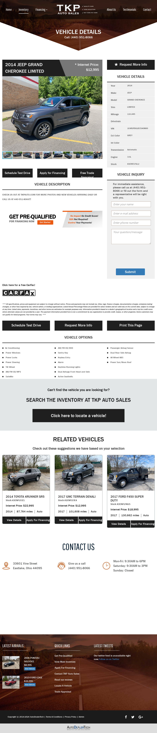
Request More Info (131, 64)
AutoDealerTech (37, 717)
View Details (14, 520)
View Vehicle (30, 669)
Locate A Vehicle (63, 685)
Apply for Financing (52, 173)
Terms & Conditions (54, 717)
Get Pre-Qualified (63, 655)
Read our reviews (63, 679)
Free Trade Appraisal (87, 174)
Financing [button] (41, 9)
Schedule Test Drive (17, 173)
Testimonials (129, 9)
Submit (130, 272)
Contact (147, 9)
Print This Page (130, 325)
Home (9, 9)
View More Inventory (65, 661)
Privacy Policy (70, 717)
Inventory (24, 9)
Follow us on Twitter (109, 659)
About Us (111, 9)
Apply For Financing (38, 520)
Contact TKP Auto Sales (67, 673)
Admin (81, 717)
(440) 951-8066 (82, 37)
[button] (99, 113)
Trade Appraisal (63, 691)
